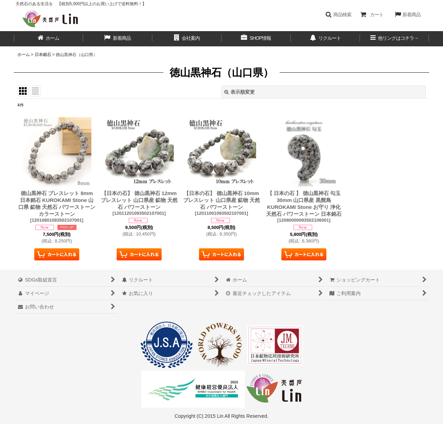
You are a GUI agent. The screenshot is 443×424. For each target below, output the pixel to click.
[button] (338, 14)
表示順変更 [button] (239, 92)
